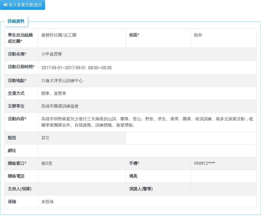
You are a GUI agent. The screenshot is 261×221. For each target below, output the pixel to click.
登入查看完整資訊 (22, 4)
